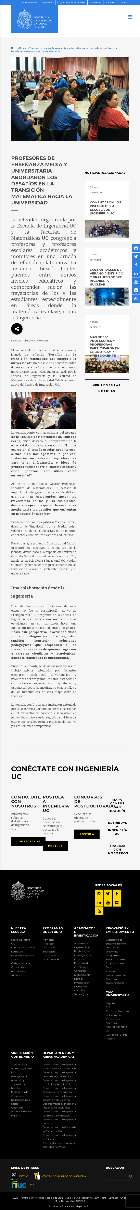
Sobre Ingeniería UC (20, 941)
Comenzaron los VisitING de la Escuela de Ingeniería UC (105, 207)
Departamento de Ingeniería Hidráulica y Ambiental (59, 1082)
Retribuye (17, 951)
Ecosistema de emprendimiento (116, 941)
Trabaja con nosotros (118, 849)
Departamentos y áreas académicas (59, 1054)
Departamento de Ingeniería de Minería (59, 1136)
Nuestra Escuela (18, 930)
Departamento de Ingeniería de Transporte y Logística (59, 1089)
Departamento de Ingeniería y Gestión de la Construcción (59, 1066)
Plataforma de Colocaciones (19, 1093)
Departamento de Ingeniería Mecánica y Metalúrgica (59, 1105)
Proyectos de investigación (82, 964)
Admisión (48, 939)
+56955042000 (77, 1201)
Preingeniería (19, 1076)
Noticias (23, 48)
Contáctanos (28, 841)
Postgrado (49, 947)
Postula (55, 846)
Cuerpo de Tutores (116, 1034)
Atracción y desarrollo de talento (18, 1084)
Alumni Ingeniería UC (21, 1070)
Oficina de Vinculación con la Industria (21, 1111)
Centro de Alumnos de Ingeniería (117, 1012)
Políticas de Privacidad (61, 1206)
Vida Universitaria (117, 993)
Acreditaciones (51, 959)
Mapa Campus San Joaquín (117, 805)
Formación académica (112, 949)
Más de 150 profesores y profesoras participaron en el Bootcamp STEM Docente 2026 (105, 348)
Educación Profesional (49, 953)
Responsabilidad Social (20, 1101)
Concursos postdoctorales (82, 972)
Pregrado (48, 943)
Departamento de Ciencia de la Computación (59, 1129)
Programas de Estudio (53, 930)
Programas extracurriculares (115, 957)
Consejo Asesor (19, 967)
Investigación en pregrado (83, 957)
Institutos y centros (54, 1146)
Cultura (110, 1007)
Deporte (110, 1003)
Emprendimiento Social (116, 965)
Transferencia (19, 1064)
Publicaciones (82, 951)
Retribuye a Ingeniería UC (117, 828)
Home (14, 48)
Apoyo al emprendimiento (116, 973)
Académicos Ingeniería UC (82, 945)
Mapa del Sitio (83, 1206)
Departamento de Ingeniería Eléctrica (59, 1121)
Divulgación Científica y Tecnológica (81, 990)
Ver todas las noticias (107, 388)
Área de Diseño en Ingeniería (59, 1142)
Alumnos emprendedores (115, 980)
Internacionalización (22, 947)
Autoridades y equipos (19, 973)
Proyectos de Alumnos (113, 1020)
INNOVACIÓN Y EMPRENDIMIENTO (120, 930)
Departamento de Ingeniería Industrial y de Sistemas (59, 1097)
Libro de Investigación (82, 980)
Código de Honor (21, 963)
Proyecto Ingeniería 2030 (22, 957)
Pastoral (111, 1038)
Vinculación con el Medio (22, 1054)
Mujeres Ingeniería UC (116, 1028)
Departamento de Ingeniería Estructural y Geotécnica (59, 1074)
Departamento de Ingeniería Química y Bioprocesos (59, 1113)
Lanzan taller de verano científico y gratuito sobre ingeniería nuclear (106, 277)
